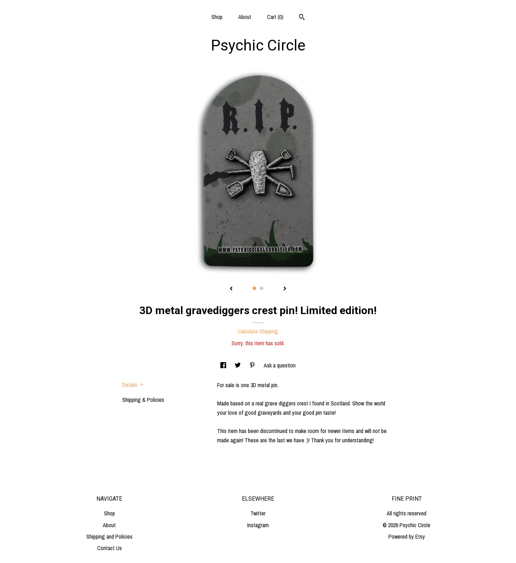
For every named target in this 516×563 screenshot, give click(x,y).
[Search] (302, 18)
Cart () (275, 17)
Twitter (258, 513)
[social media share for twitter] (238, 365)
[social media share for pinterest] (253, 365)
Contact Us (109, 548)
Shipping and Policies (109, 536)
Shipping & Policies (143, 400)
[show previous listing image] (231, 289)
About (244, 17)
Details (132, 385)
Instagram (258, 525)
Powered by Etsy (406, 536)
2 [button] (261, 288)
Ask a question (280, 365)
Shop (217, 17)
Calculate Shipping (258, 331)
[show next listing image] (285, 289)
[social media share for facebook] (224, 365)
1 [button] (254, 288)
